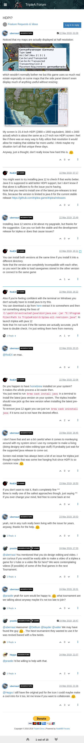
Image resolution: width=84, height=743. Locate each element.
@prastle (8, 595)
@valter (56, 627)
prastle (13, 548)
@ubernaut (9, 554)
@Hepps (8, 692)
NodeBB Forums (63, 729)
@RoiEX (8, 354)
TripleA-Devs (39, 729)
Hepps (13, 654)
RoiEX (13, 173)
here (39, 305)
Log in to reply (72, 25)
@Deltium (34, 627)
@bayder (46, 627)
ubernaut (14, 33)
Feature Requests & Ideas (23, 24)
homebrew (36, 386)
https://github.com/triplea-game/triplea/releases (39, 197)
